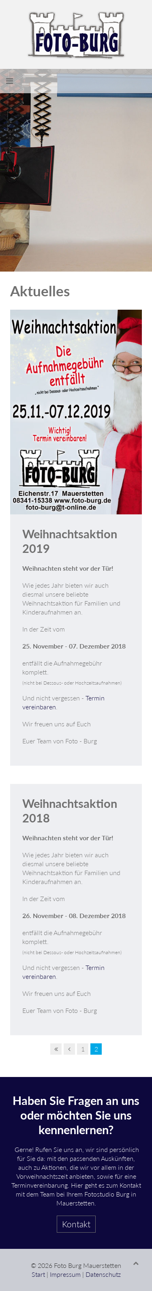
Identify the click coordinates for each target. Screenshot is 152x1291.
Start (38, 1274)
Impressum (65, 1274)
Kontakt (76, 1224)
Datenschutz (103, 1274)
